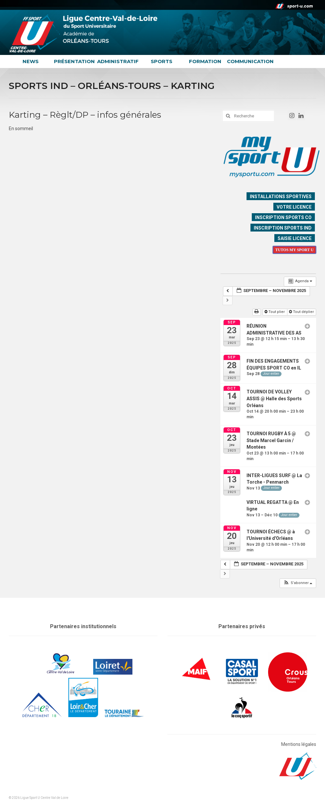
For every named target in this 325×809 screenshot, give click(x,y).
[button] (298, 583)
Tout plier (275, 312)
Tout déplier (302, 312)
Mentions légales (298, 744)
